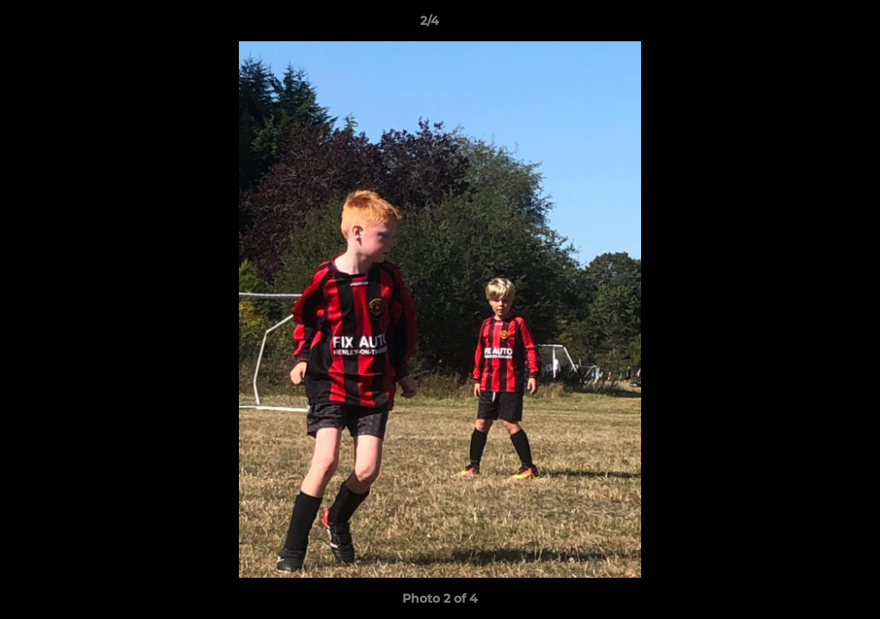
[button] (808, 25)
